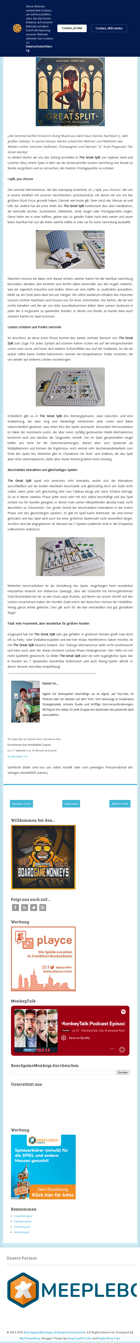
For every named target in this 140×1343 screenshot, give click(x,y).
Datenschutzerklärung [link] (39, 48)
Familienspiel (22, 1221)
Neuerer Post (21, 804)
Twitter (33, 907)
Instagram (42, 907)
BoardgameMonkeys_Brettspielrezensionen (55, 1332)
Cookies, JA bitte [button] (72, 28)
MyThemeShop (29, 1338)
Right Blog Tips (109, 1338)
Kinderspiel (21, 1232)
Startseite (71, 804)
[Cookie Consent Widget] (70, 28)
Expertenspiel (23, 1216)
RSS (24, 907)
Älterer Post (120, 804)
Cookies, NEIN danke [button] (109, 28)
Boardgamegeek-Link (18, 756)
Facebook (15, 907)
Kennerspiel (22, 1227)
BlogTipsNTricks (79, 1338)
